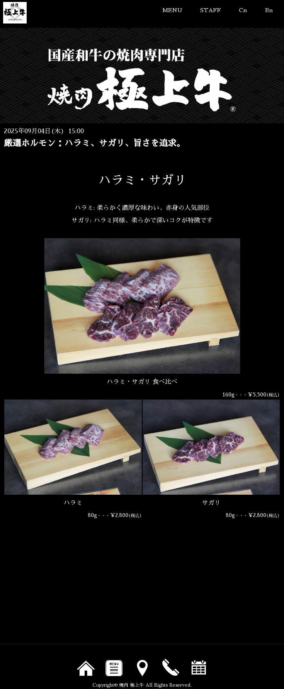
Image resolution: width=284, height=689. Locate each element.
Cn (243, 10)
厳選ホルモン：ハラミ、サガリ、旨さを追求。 (94, 143)
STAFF (210, 10)
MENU (172, 10)
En (269, 10)
